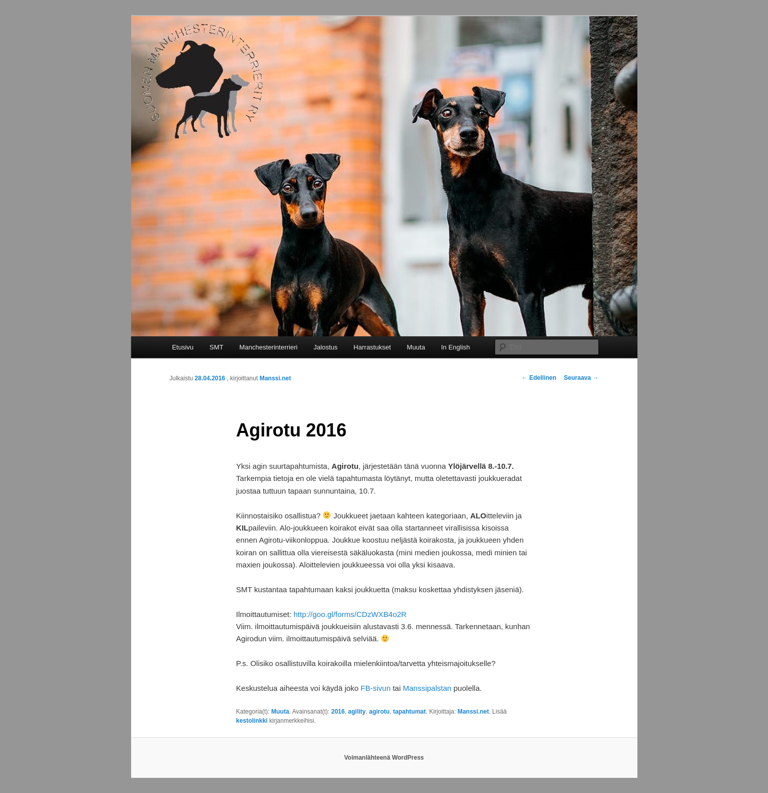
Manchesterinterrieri (268, 347)
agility (357, 711)
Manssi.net (275, 378)
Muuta (416, 347)
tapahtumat (409, 711)
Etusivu (183, 347)
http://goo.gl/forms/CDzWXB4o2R (350, 614)
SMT (216, 347)
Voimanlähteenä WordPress (384, 757)
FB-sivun (375, 688)
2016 (338, 711)
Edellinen (538, 377)
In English (455, 347)
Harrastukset (372, 347)
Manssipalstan (427, 688)
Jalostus (325, 347)
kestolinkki (251, 720)
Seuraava (581, 377)
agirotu (379, 711)
